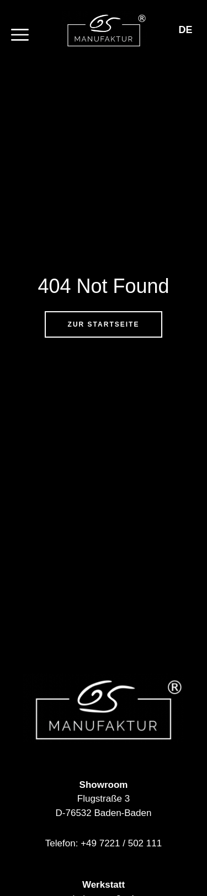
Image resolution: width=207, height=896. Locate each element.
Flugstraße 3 (103, 798)
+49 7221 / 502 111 (121, 843)
